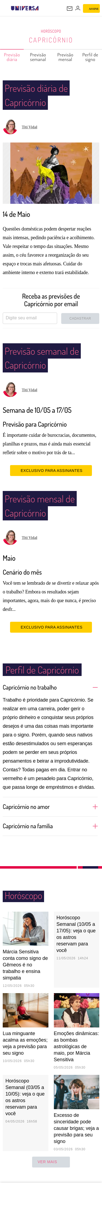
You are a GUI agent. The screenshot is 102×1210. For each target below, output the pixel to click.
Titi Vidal (29, 127)
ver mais (51, 1169)
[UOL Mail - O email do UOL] (69, 8)
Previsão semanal (38, 57)
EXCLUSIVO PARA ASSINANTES (51, 478)
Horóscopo (51, 31)
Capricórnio (51, 40)
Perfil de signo (90, 57)
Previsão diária (12, 57)
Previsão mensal (65, 57)
